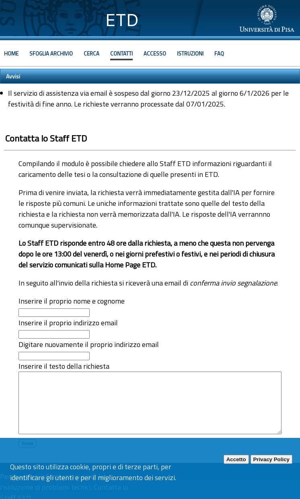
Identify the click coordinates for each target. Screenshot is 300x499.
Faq (219, 53)
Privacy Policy (271, 459)
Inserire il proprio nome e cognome (71, 301)
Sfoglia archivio (51, 53)
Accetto (236, 459)
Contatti (121, 53)
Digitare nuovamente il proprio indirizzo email (88, 344)
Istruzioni (190, 53)
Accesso (155, 53)
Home (11, 53)
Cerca (91, 53)
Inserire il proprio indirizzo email (68, 322)
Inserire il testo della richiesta (63, 366)
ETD (122, 20)
